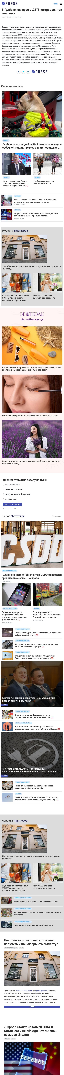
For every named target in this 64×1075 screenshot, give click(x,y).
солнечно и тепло (13, 485)
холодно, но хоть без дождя (17, 494)
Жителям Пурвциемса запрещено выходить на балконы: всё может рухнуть (36, 645)
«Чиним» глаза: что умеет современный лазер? (36, 901)
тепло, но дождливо (14, 489)
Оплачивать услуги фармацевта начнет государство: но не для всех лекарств (33, 716)
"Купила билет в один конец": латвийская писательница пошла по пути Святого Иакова (36, 727)
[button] (61, 3)
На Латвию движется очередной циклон (44, 182)
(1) (27, 186)
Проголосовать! (12, 504)
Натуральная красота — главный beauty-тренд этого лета (30, 415)
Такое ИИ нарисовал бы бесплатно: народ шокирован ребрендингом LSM (34, 787)
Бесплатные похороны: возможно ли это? (33, 925)
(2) (43, 646)
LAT (55, 3)
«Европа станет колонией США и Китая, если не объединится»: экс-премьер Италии (36, 214)
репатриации (41, 990)
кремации (28, 990)
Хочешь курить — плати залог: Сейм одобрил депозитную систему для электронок (35, 201)
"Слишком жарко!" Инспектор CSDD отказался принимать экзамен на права (32, 576)
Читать (32, 1007)
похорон (19, 990)
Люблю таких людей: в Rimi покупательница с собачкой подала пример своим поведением (32, 146)
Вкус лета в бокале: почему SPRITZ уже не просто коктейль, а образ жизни (15, 297)
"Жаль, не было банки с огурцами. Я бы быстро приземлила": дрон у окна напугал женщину (36, 798)
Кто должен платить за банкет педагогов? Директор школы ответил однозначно (35, 657)
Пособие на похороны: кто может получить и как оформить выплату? (31, 942)
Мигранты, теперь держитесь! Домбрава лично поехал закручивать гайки (28, 699)
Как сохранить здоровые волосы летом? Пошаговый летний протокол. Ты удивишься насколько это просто (31, 368)
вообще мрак (11, 499)
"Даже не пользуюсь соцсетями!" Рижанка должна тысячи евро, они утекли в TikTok (14, 616)
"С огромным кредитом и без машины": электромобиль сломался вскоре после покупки (29, 770)
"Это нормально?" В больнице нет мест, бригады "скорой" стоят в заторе (47, 614)
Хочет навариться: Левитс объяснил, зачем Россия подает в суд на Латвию (15, 183)
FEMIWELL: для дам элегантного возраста (44, 296)
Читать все (57, 516)
